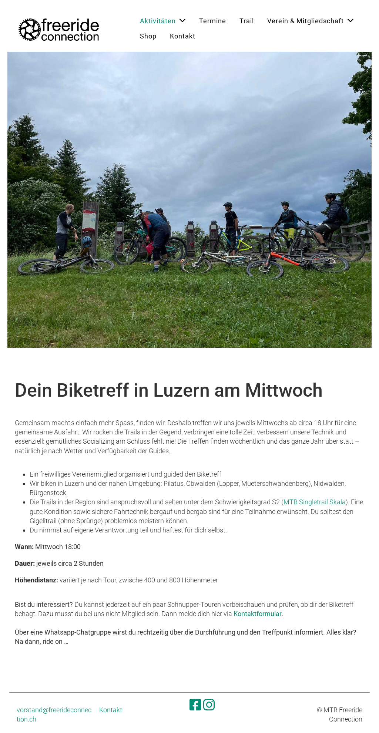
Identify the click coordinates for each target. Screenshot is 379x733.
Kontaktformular (257, 614)
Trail (246, 21)
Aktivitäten (163, 20)
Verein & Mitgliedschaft (310, 20)
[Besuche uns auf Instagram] (209, 705)
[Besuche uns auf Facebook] (195, 705)
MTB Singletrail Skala (315, 502)
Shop (148, 36)
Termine (212, 21)
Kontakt (182, 36)
